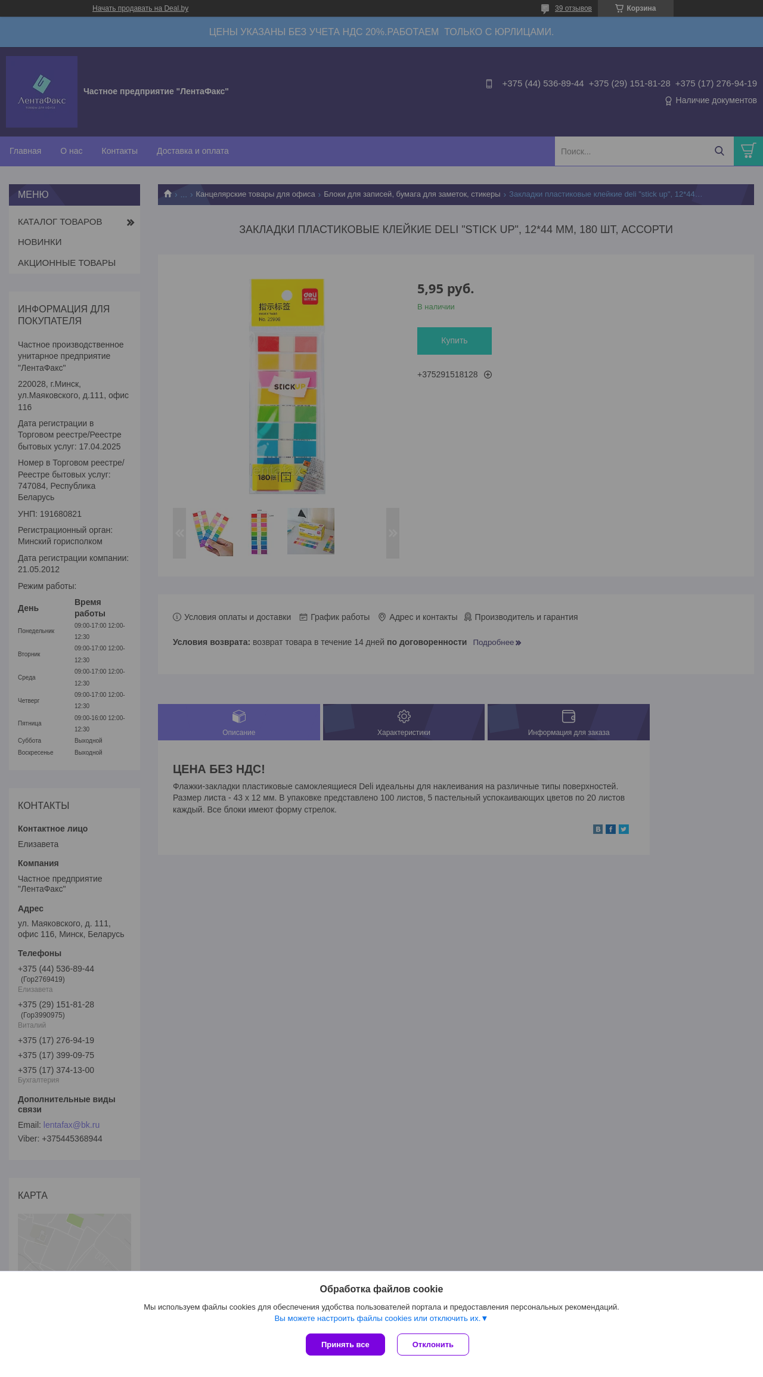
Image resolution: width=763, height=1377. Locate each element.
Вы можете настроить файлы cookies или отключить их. (377, 1318)
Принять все (345, 1344)
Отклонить (433, 1344)
